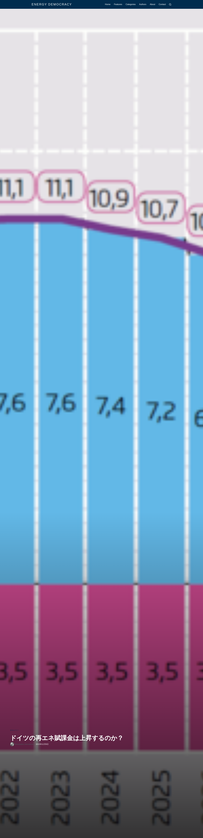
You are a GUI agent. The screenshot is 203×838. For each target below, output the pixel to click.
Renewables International (25, 744)
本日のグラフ (15, 730)
